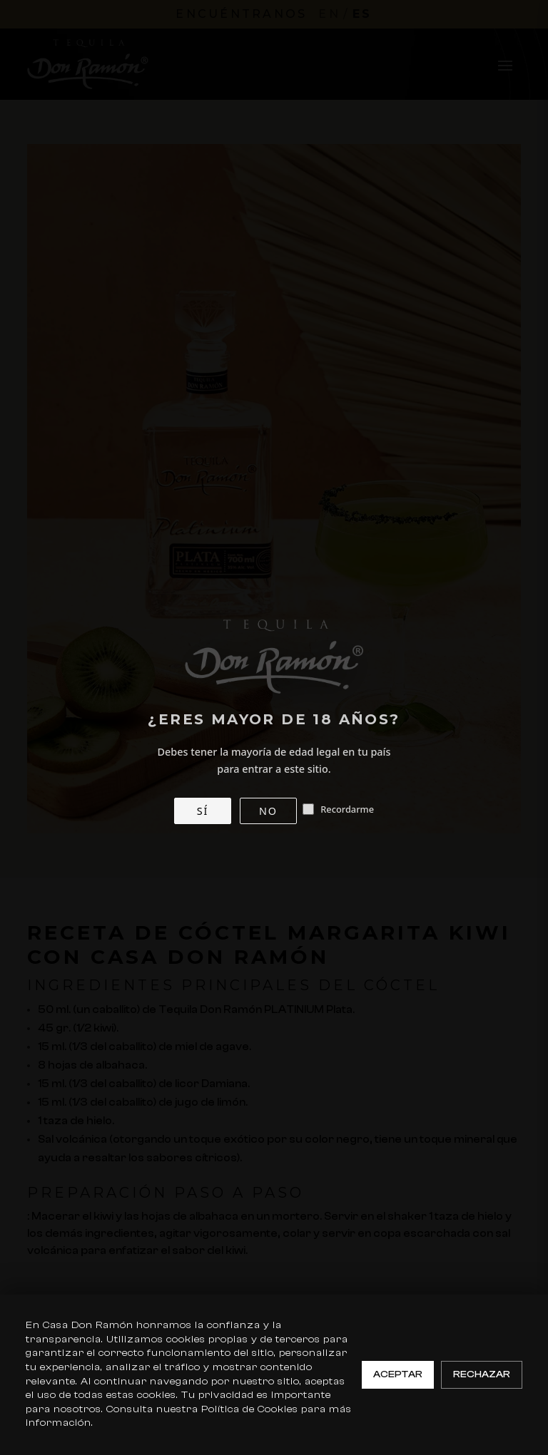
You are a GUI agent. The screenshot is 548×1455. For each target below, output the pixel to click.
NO (268, 811)
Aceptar (397, 1374)
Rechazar (481, 1374)
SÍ (202, 811)
